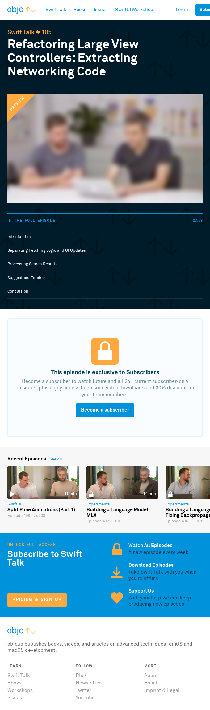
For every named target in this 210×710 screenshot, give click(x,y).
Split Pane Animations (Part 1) (41, 509)
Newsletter (88, 682)
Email (150, 682)
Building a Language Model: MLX (117, 512)
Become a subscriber (105, 410)
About (151, 675)
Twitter (83, 690)
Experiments (98, 504)
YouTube (85, 697)
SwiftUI (14, 504)
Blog (81, 675)
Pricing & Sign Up (36, 600)
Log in (182, 9)
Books (14, 682)
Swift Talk (21, 32)
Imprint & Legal (162, 690)
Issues (14, 697)
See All (55, 459)
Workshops (20, 690)
